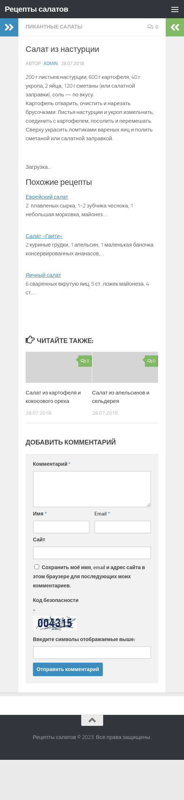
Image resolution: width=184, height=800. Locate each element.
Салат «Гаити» (44, 236)
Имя (40, 514)
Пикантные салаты (54, 27)
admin (51, 63)
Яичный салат (43, 275)
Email (102, 514)
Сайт (39, 540)
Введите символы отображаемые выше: (84, 639)
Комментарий (52, 464)
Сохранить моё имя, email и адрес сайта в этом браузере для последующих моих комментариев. (89, 576)
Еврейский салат (47, 197)
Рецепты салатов (36, 9)
